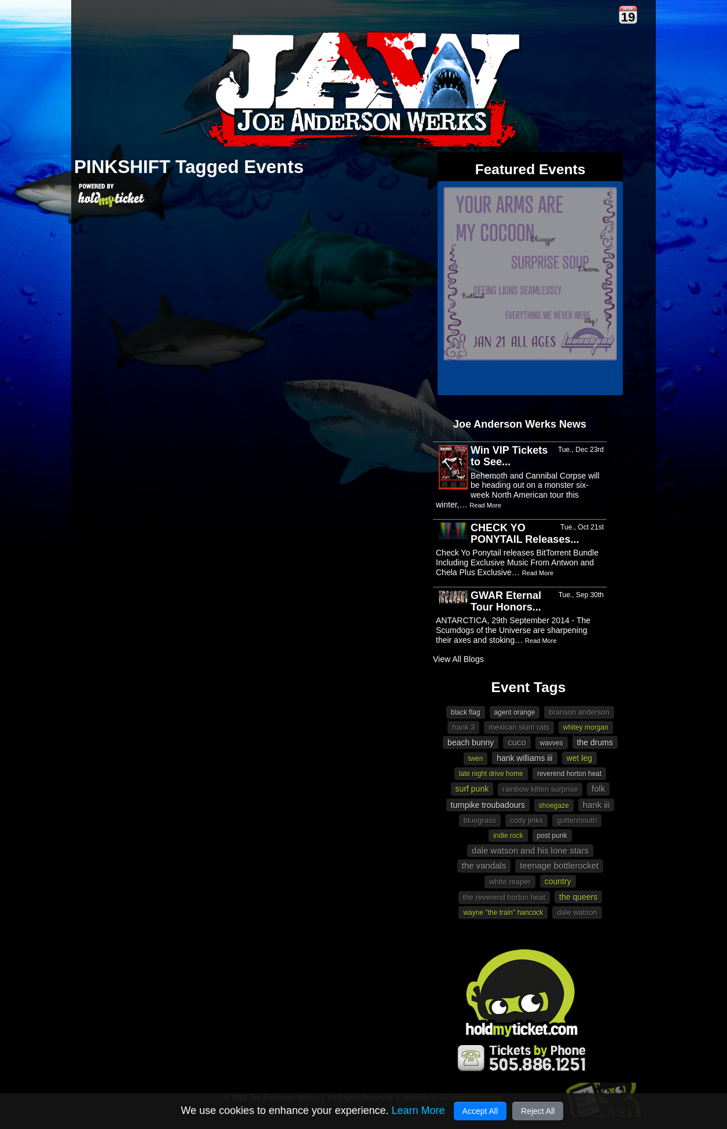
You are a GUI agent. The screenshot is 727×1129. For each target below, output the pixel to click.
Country (558, 881)
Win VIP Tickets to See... (509, 456)
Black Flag (465, 712)
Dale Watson (577, 912)
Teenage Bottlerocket (559, 865)
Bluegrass (480, 820)
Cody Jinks (526, 820)
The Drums (595, 742)
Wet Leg (579, 758)
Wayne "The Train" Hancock (503, 913)
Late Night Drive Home (491, 774)
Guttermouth (577, 820)
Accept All (480, 1111)
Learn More (418, 1110)
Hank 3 (463, 727)
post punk (552, 836)
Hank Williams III (524, 758)
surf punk (472, 788)
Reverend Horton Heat (569, 774)
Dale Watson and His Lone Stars (530, 850)
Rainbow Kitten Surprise (540, 789)
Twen (475, 759)
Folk (598, 788)
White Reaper (510, 881)
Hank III (596, 805)
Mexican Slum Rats (519, 727)
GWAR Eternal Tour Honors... (506, 601)
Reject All (538, 1111)
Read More (485, 505)
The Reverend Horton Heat (504, 897)
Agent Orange (514, 712)
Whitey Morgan (585, 727)
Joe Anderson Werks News (519, 424)
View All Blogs (458, 659)
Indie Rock (508, 836)
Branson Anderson (579, 712)
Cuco (517, 742)
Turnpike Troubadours (488, 805)
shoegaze (554, 805)
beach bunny (470, 742)
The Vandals (484, 865)
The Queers (578, 897)
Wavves (551, 743)
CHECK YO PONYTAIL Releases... (525, 533)
